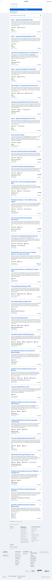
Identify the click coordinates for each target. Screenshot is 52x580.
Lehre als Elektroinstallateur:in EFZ (21, 286)
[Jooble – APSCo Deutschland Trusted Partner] (33, 571)
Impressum (20, 577)
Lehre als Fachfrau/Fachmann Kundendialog (23, 151)
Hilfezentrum (17, 561)
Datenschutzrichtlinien (21, 576)
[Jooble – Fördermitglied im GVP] (47, 571)
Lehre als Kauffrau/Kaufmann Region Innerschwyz (21, 218)
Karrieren (16, 560)
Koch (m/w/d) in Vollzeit (17, 135)
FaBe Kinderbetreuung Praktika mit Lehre (23, 454)
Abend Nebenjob (34, 537)
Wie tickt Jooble (18, 555)
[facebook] (40, 552)
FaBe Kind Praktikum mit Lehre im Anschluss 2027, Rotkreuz (23, 402)
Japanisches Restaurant (24, 542)
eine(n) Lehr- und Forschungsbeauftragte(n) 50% (23, 182)
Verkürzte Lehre (23, 531)
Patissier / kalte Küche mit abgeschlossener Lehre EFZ (23, 489)
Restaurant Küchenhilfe (35, 535)
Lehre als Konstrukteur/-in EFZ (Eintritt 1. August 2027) (24, 270)
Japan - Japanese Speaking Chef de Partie (23, 118)
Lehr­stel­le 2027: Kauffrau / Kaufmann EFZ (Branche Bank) (23, 351)
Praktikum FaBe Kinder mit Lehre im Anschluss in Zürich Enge (24, 420)
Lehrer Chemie (23, 535)
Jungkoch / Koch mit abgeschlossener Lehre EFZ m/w (23, 369)
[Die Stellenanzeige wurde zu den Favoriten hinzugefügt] (40, 20)
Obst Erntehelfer (34, 528)
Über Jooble (17, 553)
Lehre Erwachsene (24, 529)
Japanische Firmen (24, 536)
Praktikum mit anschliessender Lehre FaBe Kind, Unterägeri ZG (24, 471)
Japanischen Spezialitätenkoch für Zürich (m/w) (24, 52)
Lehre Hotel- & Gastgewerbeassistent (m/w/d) (24, 236)
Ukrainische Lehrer (24, 538)
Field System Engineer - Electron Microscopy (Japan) (24, 200)
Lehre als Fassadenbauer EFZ (19, 318)
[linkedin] (48, 552)
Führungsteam (17, 557)
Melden (39, 31)
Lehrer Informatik (23, 532)
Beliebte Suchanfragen (14, 524)
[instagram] (43, 552)
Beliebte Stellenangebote (14, 546)
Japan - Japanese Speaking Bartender (22, 20)
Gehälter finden (33, 560)
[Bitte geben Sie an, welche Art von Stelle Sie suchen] (26, 4)
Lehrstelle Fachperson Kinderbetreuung (22, 334)
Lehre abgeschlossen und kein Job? (21, 301)
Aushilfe (32, 541)
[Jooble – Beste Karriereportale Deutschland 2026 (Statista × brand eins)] (40, 571)
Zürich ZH (11, 528)
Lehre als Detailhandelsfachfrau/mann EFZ (23, 438)
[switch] (40, 15)
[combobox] (5, 577)
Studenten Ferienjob (34, 534)
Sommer (32, 531)
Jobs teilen (25, 553)
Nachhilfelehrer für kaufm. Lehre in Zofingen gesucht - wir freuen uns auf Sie (23, 253)
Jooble (48, 576)
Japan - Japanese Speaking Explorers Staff (23, 36)
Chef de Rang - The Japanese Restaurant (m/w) (24, 85)
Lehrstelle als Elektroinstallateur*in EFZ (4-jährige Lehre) (23, 505)
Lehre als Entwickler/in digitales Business (23, 166)
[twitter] (45, 552)
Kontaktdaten (17, 558)
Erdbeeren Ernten (34, 530)
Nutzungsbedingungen (12, 576)
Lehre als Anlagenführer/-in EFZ (20, 387)
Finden (26, 9)
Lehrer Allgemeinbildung (24, 539)
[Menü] (1, 1)
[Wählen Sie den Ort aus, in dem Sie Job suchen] (26, 7)
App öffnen (49, 1)
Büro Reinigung (33, 538)
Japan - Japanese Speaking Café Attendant (23, 69)
